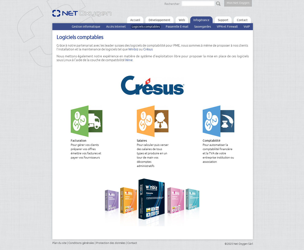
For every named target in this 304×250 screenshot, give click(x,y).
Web (182, 20)
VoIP (247, 26)
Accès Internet (116, 26)
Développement (159, 20)
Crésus (148, 49)
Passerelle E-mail (177, 26)
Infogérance (201, 20)
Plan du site (59, 242)
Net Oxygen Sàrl (243, 243)
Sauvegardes (202, 26)
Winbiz (133, 49)
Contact (242, 20)
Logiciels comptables (146, 26)
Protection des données (110, 242)
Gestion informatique (86, 26)
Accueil (135, 20)
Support (223, 20)
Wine (129, 60)
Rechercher (171, 3)
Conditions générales (81, 242)
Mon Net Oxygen (238, 3)
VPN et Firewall (227, 26)
